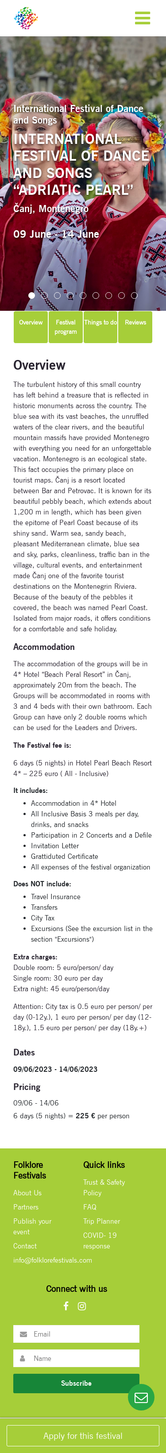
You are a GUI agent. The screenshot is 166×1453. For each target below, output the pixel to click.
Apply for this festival (83, 1435)
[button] (31, 295)
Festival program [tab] (65, 327)
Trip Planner (101, 1221)
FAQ (90, 1207)
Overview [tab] (30, 322)
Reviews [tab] (135, 322)
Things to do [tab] (100, 322)
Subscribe (76, 1383)
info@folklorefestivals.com (52, 1260)
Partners (26, 1207)
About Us (27, 1193)
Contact (25, 1246)
